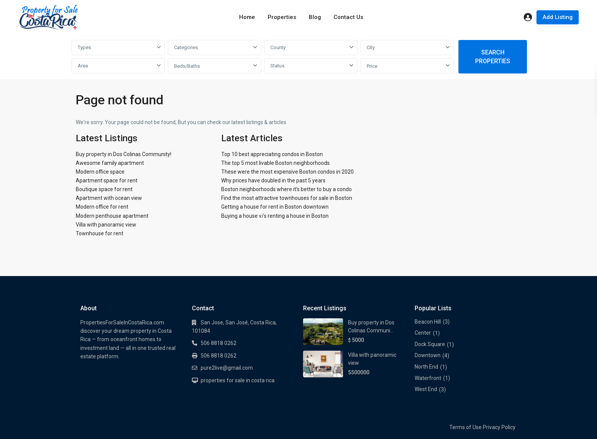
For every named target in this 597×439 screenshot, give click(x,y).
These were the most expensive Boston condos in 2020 (287, 172)
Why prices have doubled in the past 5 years (273, 180)
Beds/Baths (187, 66)
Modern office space (100, 172)
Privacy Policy (499, 427)
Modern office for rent (102, 207)
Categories (186, 47)
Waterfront (428, 378)
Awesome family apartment (110, 163)
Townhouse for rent (99, 233)
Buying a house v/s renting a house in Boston (275, 216)
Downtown (428, 355)
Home (247, 17)
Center (423, 333)
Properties (282, 17)
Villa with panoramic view (106, 225)
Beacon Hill (428, 322)
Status (277, 66)
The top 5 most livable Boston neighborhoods (275, 163)
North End (426, 367)
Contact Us (348, 17)
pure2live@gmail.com (227, 368)
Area (83, 66)
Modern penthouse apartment (112, 216)
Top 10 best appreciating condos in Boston (272, 154)
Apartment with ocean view (109, 198)
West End (426, 389)
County (278, 47)
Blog (315, 17)
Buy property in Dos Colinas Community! (123, 154)
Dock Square (430, 344)
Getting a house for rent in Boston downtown (275, 207)
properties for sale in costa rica (238, 380)
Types (84, 47)
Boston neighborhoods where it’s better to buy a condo (286, 189)
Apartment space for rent (106, 180)
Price (372, 66)
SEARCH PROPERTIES (492, 57)
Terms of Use (465, 427)
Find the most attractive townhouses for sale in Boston (286, 198)
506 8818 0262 (218, 343)
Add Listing (558, 17)
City (371, 47)
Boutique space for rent (104, 189)
